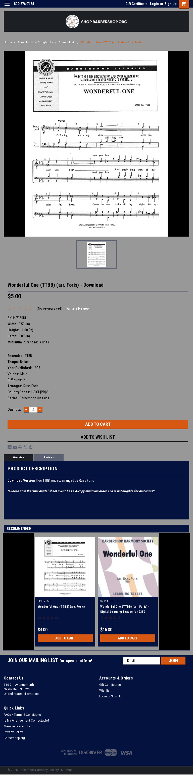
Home (8, 42)
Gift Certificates (110, 685)
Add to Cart (65, 638)
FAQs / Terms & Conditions (22, 715)
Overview (18, 457)
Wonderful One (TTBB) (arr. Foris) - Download (111, 42)
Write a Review (78, 308)
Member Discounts (17, 726)
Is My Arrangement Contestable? (26, 720)
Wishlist (105, 690)
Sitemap (66, 770)
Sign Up (170, 4)
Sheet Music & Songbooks (35, 42)
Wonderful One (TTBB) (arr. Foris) (61, 606)
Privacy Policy (13, 732)
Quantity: (14, 409)
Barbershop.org (14, 738)
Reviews (49, 457)
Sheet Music (67, 42)
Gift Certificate (136, 4)
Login (154, 4)
